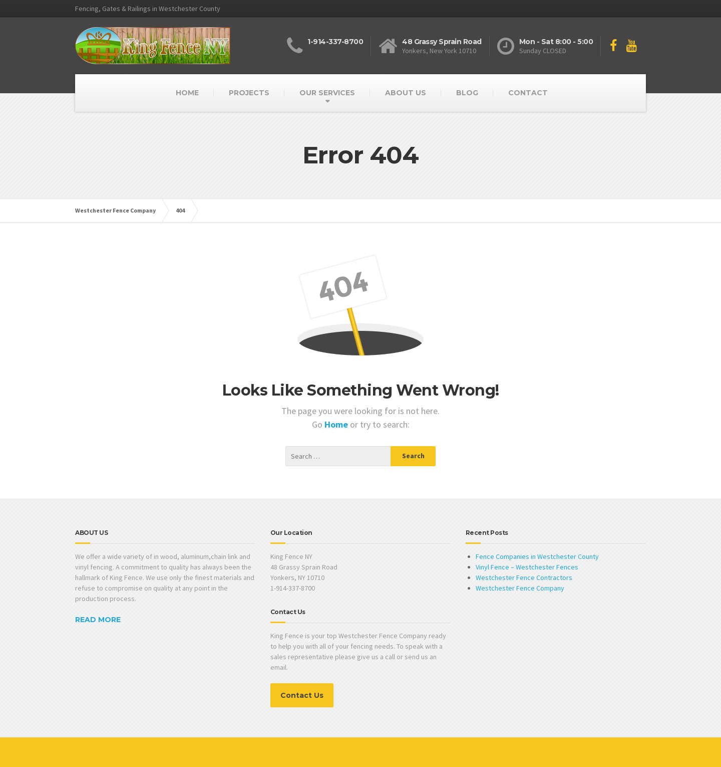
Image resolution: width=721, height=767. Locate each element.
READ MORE (98, 619)
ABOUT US (405, 92)
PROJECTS (249, 92)
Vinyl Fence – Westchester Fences (527, 566)
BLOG (467, 92)
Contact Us (301, 695)
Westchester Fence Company (520, 588)
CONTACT (528, 92)
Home (337, 424)
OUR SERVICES (327, 92)
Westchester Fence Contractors (524, 577)
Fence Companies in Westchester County (537, 556)
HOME (187, 92)
